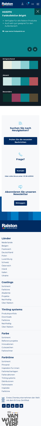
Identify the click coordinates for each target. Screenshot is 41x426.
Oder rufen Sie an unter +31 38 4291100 (19, 173)
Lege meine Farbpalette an (14, 31)
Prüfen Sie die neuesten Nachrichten (20, 138)
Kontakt (20, 168)
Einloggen (20, 200)
